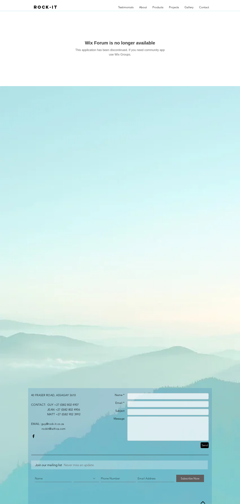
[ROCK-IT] (50, 7)
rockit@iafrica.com (53, 428)
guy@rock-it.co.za (52, 424)
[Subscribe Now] (190, 478)
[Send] (205, 445)
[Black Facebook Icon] (33, 436)
